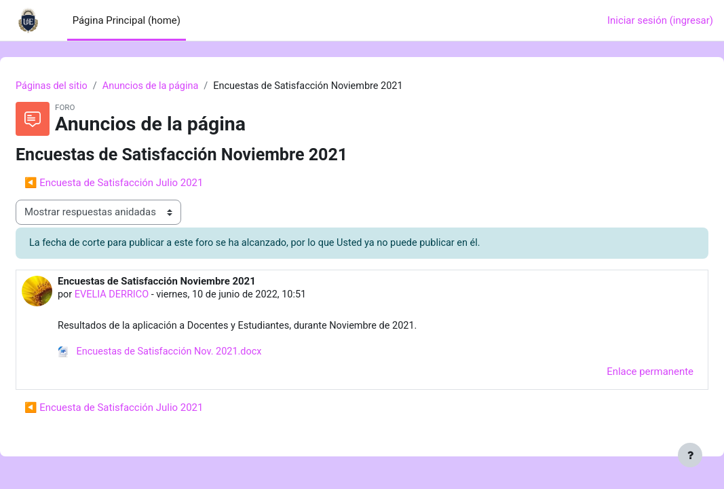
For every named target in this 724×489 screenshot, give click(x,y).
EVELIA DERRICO (146, 296)
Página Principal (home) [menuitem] (126, 20)
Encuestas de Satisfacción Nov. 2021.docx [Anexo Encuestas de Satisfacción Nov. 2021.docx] (195, 354)
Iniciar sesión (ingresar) (660, 20)
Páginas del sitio (85, 86)
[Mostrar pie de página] (690, 455)
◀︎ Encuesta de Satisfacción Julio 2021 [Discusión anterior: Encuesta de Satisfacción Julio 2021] (146, 183)
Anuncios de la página (187, 86)
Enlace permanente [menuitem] (617, 373)
